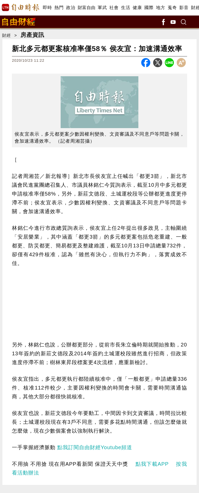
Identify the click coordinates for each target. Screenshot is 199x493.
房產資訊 (32, 35)
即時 (47, 7)
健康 (137, 7)
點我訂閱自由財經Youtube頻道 (94, 447)
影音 (183, 7)
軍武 (102, 7)
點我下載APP (152, 464)
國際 (148, 7)
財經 (6, 35)
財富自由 (86, 7)
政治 (70, 7)
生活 (125, 7)
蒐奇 (172, 7)
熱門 (58, 7)
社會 (113, 7)
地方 (160, 7)
